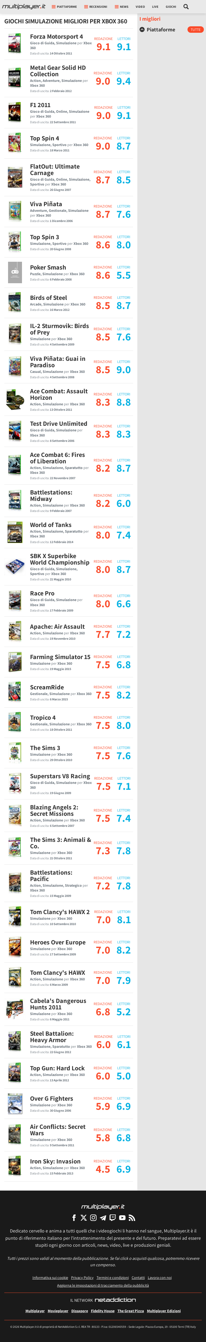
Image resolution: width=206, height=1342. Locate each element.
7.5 (103, 664)
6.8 (103, 1011)
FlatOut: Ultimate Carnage (55, 169)
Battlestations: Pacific (51, 875)
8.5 (103, 305)
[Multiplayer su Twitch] (112, 1217)
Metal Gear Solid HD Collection (58, 70)
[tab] (171, 29)
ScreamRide (47, 687)
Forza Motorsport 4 (56, 36)
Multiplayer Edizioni (164, 1310)
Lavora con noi (160, 1277)
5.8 (103, 1137)
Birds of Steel (48, 297)
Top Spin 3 (44, 236)
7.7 (103, 634)
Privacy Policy (82, 1277)
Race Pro (42, 593)
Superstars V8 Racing (60, 776)
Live (155, 7)
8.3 (103, 402)
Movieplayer (58, 1310)
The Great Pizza (130, 1310)
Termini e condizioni (113, 1277)
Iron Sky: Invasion (55, 1161)
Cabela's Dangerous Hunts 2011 (58, 1003)
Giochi (171, 7)
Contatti (138, 1277)
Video (140, 7)
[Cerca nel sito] (186, 6)
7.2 (103, 885)
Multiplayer (35, 1310)
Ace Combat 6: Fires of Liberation (57, 457)
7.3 (103, 850)
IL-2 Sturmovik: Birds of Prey (59, 328)
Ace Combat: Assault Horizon (59, 394)
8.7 (103, 179)
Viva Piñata (46, 203)
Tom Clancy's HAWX (57, 972)
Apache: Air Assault (57, 626)
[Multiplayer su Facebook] (74, 1217)
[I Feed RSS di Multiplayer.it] (132, 1217)
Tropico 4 (43, 717)
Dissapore (79, 1310)
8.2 (103, 468)
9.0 (103, 81)
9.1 (104, 46)
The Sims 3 (45, 747)
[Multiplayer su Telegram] (103, 1217)
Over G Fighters (51, 1098)
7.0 (103, 919)
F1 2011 (40, 104)
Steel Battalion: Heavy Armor (52, 1036)
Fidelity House (103, 1310)
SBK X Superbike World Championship (60, 558)
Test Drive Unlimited (58, 423)
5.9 (103, 1106)
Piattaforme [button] (64, 7)
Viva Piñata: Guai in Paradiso (58, 361)
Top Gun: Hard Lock (57, 1068)
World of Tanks (51, 524)
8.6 (103, 244)
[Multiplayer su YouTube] (122, 1217)
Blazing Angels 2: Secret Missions (54, 810)
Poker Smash (48, 267)
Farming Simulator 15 (60, 656)
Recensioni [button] (95, 7)
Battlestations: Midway (51, 495)
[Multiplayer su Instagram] (93, 1217)
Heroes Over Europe (58, 942)
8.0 (103, 534)
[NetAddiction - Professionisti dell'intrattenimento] (115, 1300)
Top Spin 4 (44, 138)
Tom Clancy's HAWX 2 (60, 911)
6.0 (103, 1044)
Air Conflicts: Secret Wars (58, 1129)
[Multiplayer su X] (83, 1217)
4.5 (103, 1169)
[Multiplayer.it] (24, 6)
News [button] (121, 7)
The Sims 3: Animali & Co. (60, 842)
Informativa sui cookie (50, 1277)
